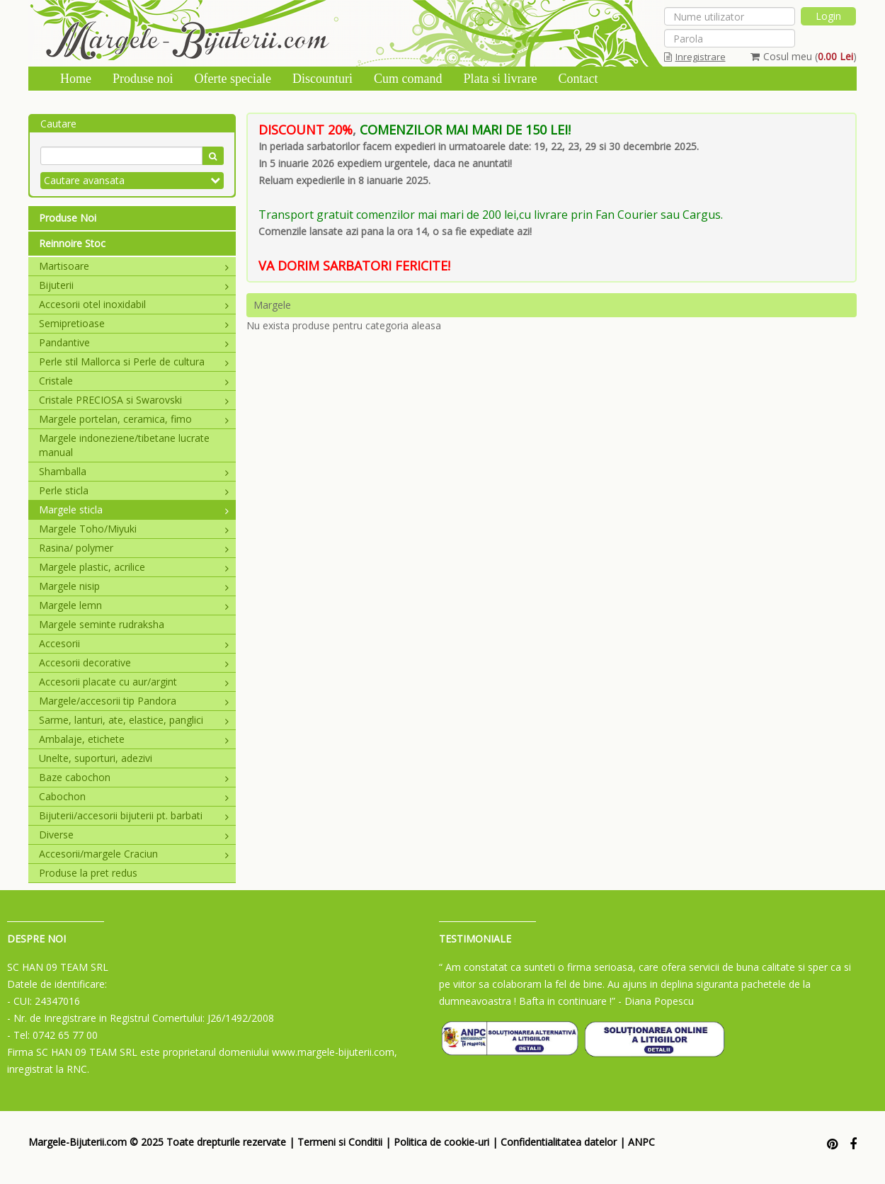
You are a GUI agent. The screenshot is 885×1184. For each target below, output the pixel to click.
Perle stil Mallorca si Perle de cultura (134, 361)
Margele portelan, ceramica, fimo (134, 419)
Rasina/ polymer (134, 547)
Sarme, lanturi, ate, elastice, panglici (134, 720)
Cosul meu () (803, 56)
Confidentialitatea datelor (559, 1142)
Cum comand (408, 79)
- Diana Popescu (656, 1001)
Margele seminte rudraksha (101, 624)
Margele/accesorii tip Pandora (134, 700)
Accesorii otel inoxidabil (134, 304)
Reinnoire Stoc (72, 243)
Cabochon (134, 796)
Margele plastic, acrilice (134, 567)
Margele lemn (134, 605)
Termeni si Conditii (339, 1142)
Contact (578, 79)
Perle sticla (134, 490)
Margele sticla (134, 509)
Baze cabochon (134, 777)
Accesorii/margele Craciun (134, 853)
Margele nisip (134, 586)
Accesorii (134, 643)
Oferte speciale (233, 79)
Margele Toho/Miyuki (134, 528)
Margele (272, 305)
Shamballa (134, 471)
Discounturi (322, 79)
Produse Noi (67, 217)
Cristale (134, 380)
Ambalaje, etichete (134, 739)
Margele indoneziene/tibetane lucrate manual (124, 445)
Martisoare (134, 266)
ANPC (641, 1142)
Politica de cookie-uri (441, 1142)
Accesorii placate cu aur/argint (134, 681)
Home (75, 79)
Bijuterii (134, 285)
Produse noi (143, 79)
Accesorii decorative (134, 662)
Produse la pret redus (88, 873)
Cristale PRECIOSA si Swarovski (134, 399)
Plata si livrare (500, 79)
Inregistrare (695, 56)
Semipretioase (134, 323)
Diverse (134, 834)
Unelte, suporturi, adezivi (95, 758)
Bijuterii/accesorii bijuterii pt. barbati (134, 815)
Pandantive (134, 342)
